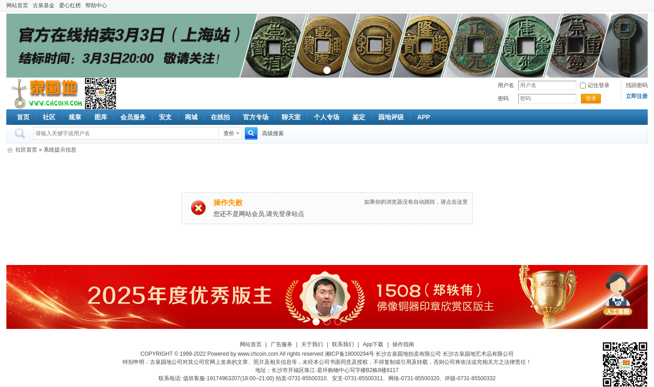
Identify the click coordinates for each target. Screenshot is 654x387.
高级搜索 (273, 133)
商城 (191, 117)
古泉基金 (43, 5)
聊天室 (291, 117)
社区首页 (26, 150)
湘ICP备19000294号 (349, 354)
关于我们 (312, 344)
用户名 (506, 85)
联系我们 (343, 344)
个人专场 (326, 117)
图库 (100, 117)
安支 (165, 117)
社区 (49, 117)
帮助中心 (96, 5)
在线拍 (220, 117)
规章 (75, 117)
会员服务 (133, 117)
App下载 (373, 344)
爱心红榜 (70, 5)
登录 (590, 98)
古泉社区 (45, 93)
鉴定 (358, 117)
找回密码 (637, 85)
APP (423, 117)
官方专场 (255, 117)
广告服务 (281, 344)
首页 (23, 117)
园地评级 (391, 117)
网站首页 (17, 5)
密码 (503, 98)
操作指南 (403, 344)
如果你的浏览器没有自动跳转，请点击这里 (416, 202)
